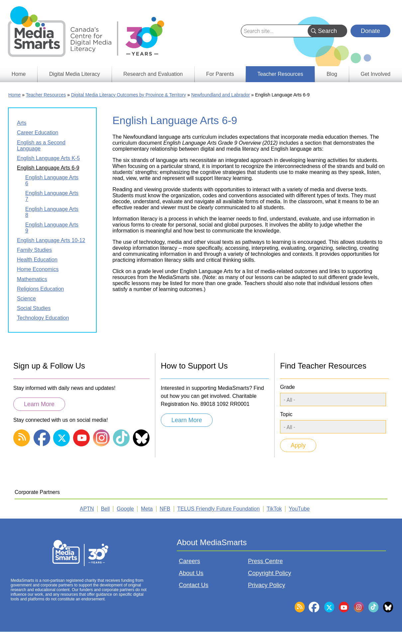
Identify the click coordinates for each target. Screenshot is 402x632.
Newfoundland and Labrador (220, 94)
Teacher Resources (46, 94)
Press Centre (265, 561)
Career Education (37, 132)
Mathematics (32, 279)
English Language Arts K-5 (48, 158)
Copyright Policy (269, 573)
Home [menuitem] (19, 74)
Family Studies (34, 250)
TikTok (274, 509)
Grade (287, 387)
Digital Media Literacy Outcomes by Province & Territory (128, 94)
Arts (21, 123)
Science (26, 298)
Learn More (39, 404)
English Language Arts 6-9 (48, 168)
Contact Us (193, 585)
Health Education (37, 259)
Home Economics (37, 269)
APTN (87, 509)
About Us (191, 573)
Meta (147, 509)
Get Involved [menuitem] (375, 74)
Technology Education (43, 318)
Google (125, 509)
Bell (105, 509)
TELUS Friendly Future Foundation (218, 509)
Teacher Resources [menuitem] (280, 74)
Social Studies (33, 308)
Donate (370, 31)
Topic (286, 414)
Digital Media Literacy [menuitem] (74, 74)
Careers (189, 561)
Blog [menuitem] (332, 74)
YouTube (299, 509)
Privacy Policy (266, 585)
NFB (165, 509)
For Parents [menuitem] (220, 74)
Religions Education (40, 289)
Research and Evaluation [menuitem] (153, 74)
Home (14, 94)
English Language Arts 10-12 (51, 240)
